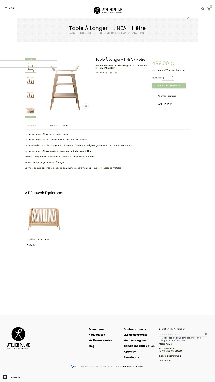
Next (30, 59)
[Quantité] (166, 78)
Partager (106, 73)
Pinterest (116, 73)
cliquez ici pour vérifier (133, 364)
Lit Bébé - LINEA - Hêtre (38, 237)
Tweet (111, 73)
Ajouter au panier (169, 85)
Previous (30, 117)
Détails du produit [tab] (59, 125)
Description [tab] (30, 125)
